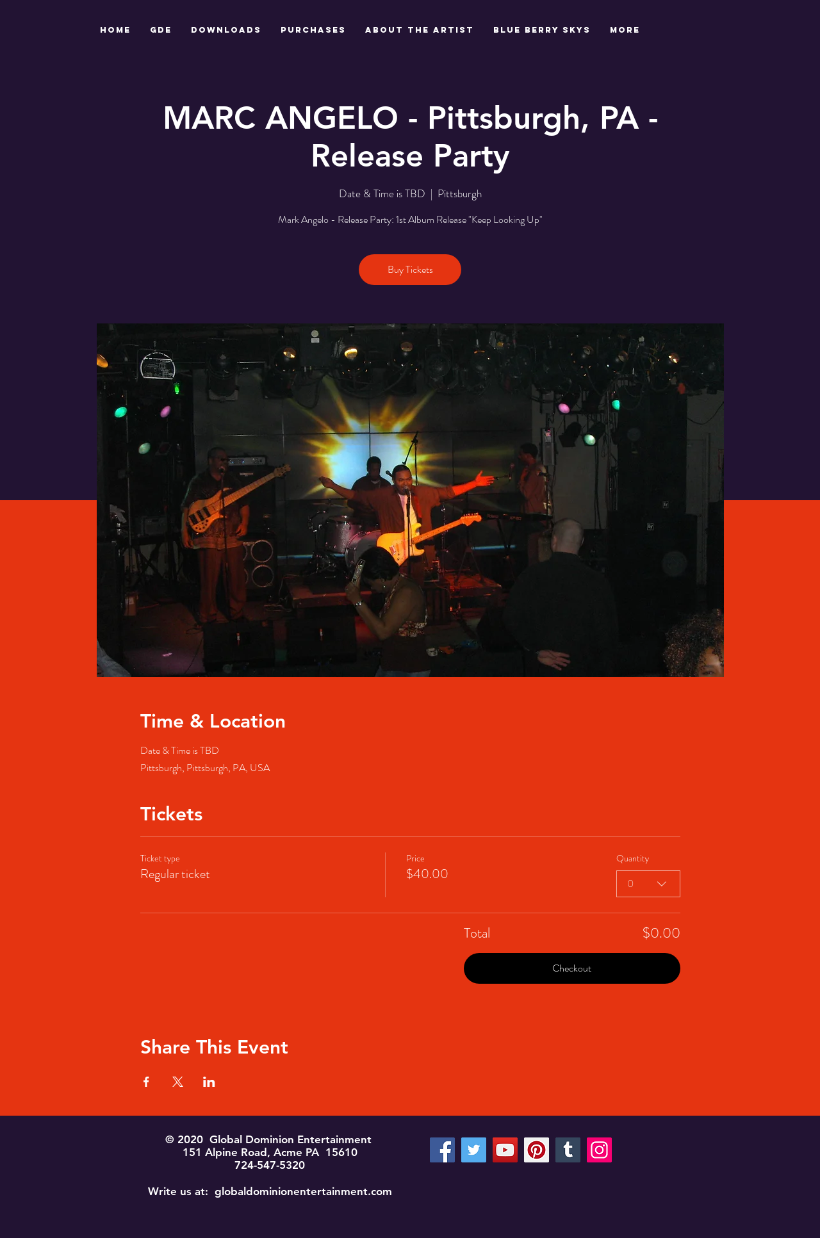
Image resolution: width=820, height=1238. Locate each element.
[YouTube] (505, 1149)
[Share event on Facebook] (146, 1082)
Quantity (632, 858)
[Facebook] (442, 1149)
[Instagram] (599, 1149)
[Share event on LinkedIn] (209, 1082)
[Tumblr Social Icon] (567, 1149)
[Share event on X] (178, 1082)
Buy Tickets (410, 269)
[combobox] (648, 883)
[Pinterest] (536, 1149)
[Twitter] (473, 1149)
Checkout (571, 968)
